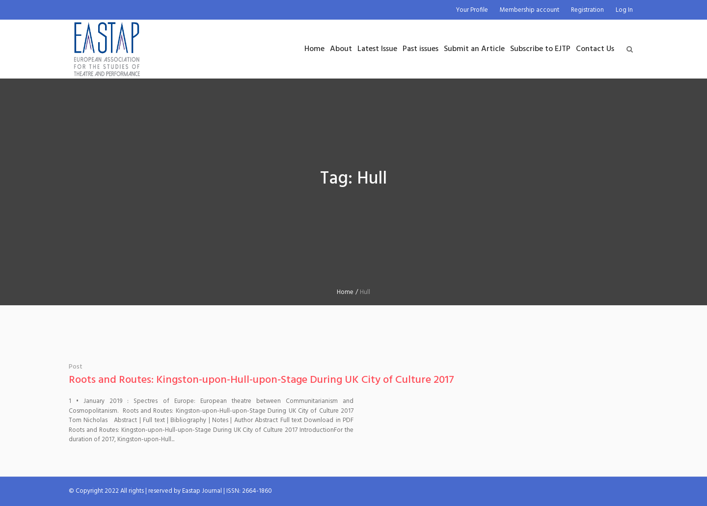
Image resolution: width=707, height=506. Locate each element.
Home (345, 292)
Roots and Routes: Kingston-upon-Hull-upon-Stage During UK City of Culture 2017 (261, 380)
